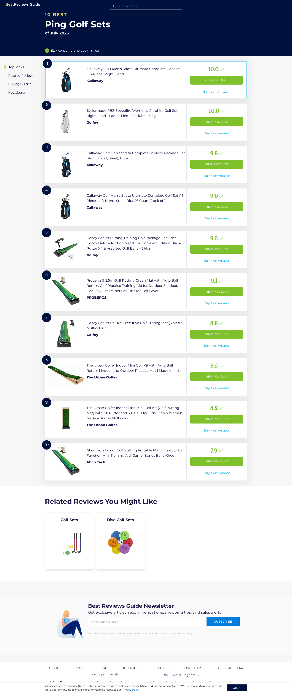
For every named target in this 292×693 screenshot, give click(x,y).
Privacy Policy (131, 689)
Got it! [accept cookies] (237, 687)
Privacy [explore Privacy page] (78, 668)
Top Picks (16, 67)
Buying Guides (19, 84)
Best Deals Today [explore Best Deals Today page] (230, 668)
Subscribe (223, 621)
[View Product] (146, 79)
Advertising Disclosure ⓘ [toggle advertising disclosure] (104, 674)
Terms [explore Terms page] (102, 668)
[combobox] (146, 6)
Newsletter (17, 92)
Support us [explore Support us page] (161, 668)
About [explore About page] (53, 668)
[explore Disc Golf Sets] (120, 541)
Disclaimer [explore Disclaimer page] (130, 668)
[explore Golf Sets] (69, 541)
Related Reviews (21, 75)
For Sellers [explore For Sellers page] (193, 668)
